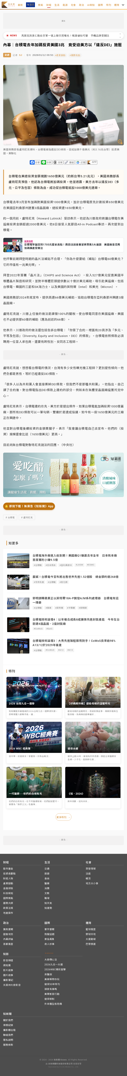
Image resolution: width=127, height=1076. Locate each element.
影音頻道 (8, 959)
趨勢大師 (8, 902)
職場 (47, 897)
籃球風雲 (91, 928)
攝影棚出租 (9, 1029)
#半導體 (71, 607)
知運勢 (48, 907)
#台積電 (38, 564)
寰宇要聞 (49, 928)
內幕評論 (8, 938)
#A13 (70, 649)
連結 (71, 162)
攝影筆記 (8, 979)
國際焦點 (8, 897)
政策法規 (8, 907)
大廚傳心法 (50, 958)
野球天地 (91, 933)
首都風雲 (8, 943)
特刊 (108, 5)
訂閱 (83, 162)
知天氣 (48, 902)
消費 (47, 887)
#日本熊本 (51, 564)
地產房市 (8, 911)
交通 (47, 867)
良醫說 (48, 973)
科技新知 (8, 892)
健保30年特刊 (52, 983)
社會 (73, 5)
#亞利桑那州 (66, 564)
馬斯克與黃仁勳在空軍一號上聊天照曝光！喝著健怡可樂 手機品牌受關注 (65, 35)
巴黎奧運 (91, 943)
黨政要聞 (8, 928)
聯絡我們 (8, 1034)
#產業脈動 (62, 54)
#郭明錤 (83, 607)
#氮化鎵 (63, 581)
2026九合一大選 (53, 963)
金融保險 (8, 887)
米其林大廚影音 (12, 984)
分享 (37, 162)
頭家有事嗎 (50, 988)
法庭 (88, 872)
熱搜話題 (49, 933)
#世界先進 (39, 581)
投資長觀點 (9, 872)
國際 (100, 5)
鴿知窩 (7, 964)
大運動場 (91, 938)
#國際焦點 (77, 54)
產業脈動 (8, 882)
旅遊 (47, 872)
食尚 (47, 877)
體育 (116, 5)
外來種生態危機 (53, 1002)
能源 (65, 5)
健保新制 (49, 997)
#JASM (79, 564)
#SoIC (49, 628)
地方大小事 (92, 882)
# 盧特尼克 (27, 517)
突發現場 (91, 867)
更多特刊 (64, 816)
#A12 (61, 649)
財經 (48, 5)
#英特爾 (59, 607)
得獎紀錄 (8, 1024)
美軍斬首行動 (52, 993)
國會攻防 (8, 933)
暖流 (88, 877)
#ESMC (90, 564)
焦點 (40, 5)
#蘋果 (48, 607)
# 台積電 (10, 517)
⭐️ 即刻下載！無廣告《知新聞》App (29, 505)
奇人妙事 (49, 943)
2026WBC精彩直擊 (55, 968)
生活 (57, 5)
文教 (47, 892)
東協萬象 (49, 938)
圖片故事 (8, 974)
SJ (20, 54)
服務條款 (8, 1043)
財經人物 (8, 877)
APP (94, 161)
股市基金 (8, 867)
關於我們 (8, 1019)
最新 (20, 5)
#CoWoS (38, 628)
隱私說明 (8, 1038)
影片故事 (8, 969)
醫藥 (47, 882)
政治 (81, 5)
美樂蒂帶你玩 (52, 978)
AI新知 (91, 5)
